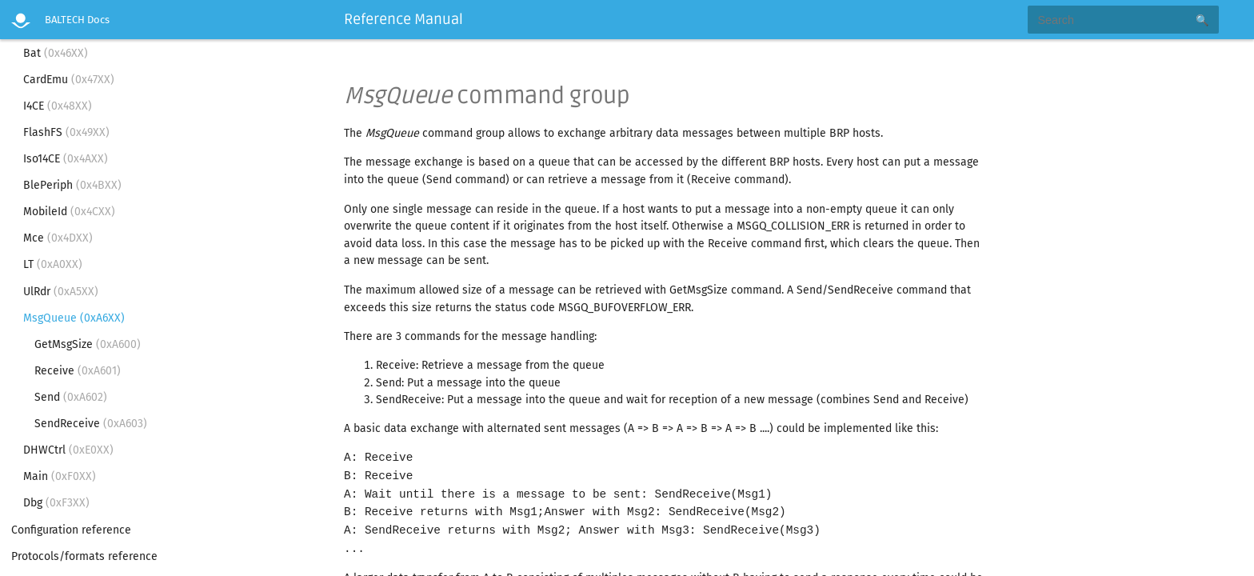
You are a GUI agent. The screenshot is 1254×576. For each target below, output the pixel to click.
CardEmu (68, 79)
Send (70, 397)
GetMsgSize (87, 344)
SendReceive (90, 423)
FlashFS (66, 132)
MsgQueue (74, 318)
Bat (55, 53)
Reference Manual (403, 19)
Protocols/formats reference (84, 556)
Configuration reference (71, 530)
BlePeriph (72, 185)
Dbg (56, 503)
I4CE (57, 106)
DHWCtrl (68, 450)
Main (59, 476)
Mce (58, 238)
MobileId (69, 211)
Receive (77, 371)
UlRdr (60, 291)
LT (52, 264)
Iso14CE (65, 159)
